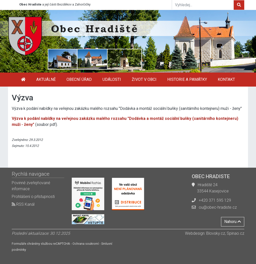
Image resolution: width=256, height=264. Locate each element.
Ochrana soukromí (85, 243)
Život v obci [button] (144, 79)
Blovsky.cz (215, 233)
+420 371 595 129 (215, 200)
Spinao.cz (235, 233)
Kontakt (226, 79)
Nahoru (232, 221)
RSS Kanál (23, 204)
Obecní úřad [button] (79, 79)
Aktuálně (46, 79)
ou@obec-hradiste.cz (218, 207)
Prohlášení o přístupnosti (33, 196)
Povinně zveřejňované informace (31, 185)
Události (111, 79)
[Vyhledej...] (203, 5)
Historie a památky (187, 79)
